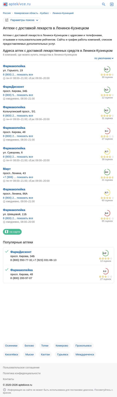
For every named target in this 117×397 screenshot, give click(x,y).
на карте (12, 231)
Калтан (45, 354)
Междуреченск (85, 354)
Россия (7, 13)
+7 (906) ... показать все (18, 177)
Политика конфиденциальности (22, 373)
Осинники (11, 345)
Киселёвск (11, 354)
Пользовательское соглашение (21, 367)
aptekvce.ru (17, 4)
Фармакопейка (14, 66)
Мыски (29, 354)
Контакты (8, 379)
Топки (44, 345)
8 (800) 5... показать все (18, 94)
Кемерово (62, 345)
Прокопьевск (84, 345)
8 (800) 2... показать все (18, 74)
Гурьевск (62, 354)
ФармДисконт (13, 86)
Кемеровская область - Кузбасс (31, 13)
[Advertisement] (58, 314)
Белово (29, 345)
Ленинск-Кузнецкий (63, 13)
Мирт (7, 169)
